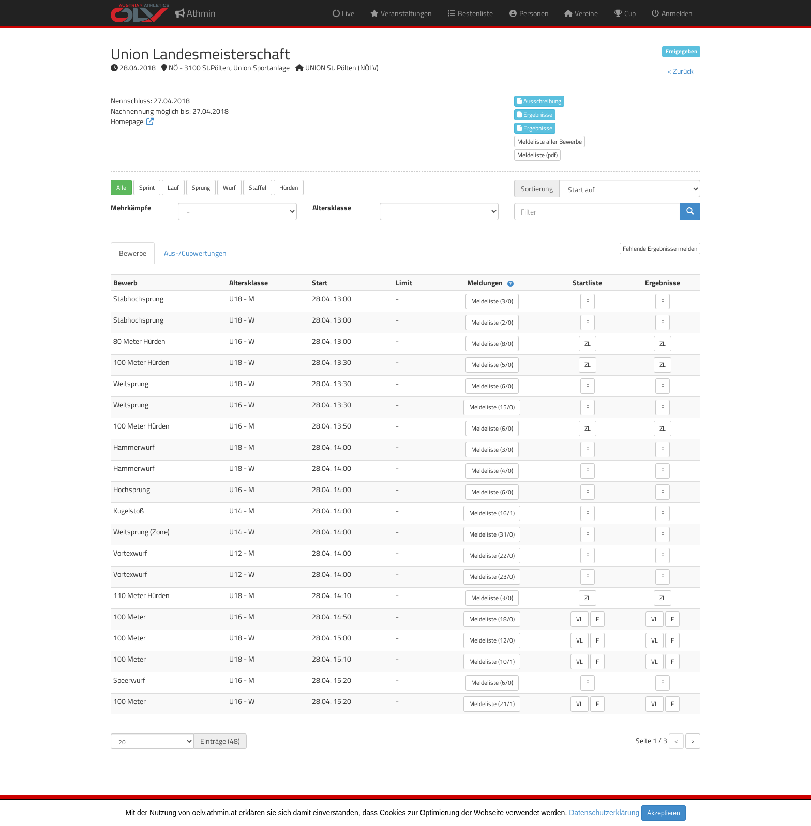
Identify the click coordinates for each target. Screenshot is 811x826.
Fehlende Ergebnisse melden (660, 248)
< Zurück (680, 71)
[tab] (133, 253)
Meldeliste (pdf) (537, 155)
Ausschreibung (539, 101)
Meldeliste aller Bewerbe (549, 141)
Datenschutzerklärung (604, 812)
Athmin (195, 13)
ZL (587, 343)
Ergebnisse (534, 114)
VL (579, 619)
